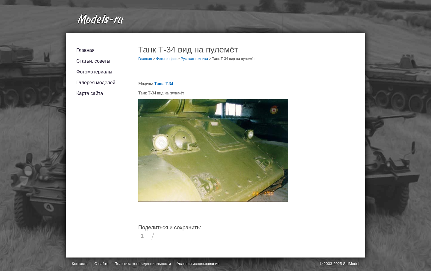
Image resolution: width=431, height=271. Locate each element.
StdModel (351, 263)
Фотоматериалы (94, 71)
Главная (85, 50)
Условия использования (198, 263)
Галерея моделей (95, 82)
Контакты (80, 263)
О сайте (101, 263)
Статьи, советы (93, 61)
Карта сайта (89, 93)
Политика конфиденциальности (142, 263)
